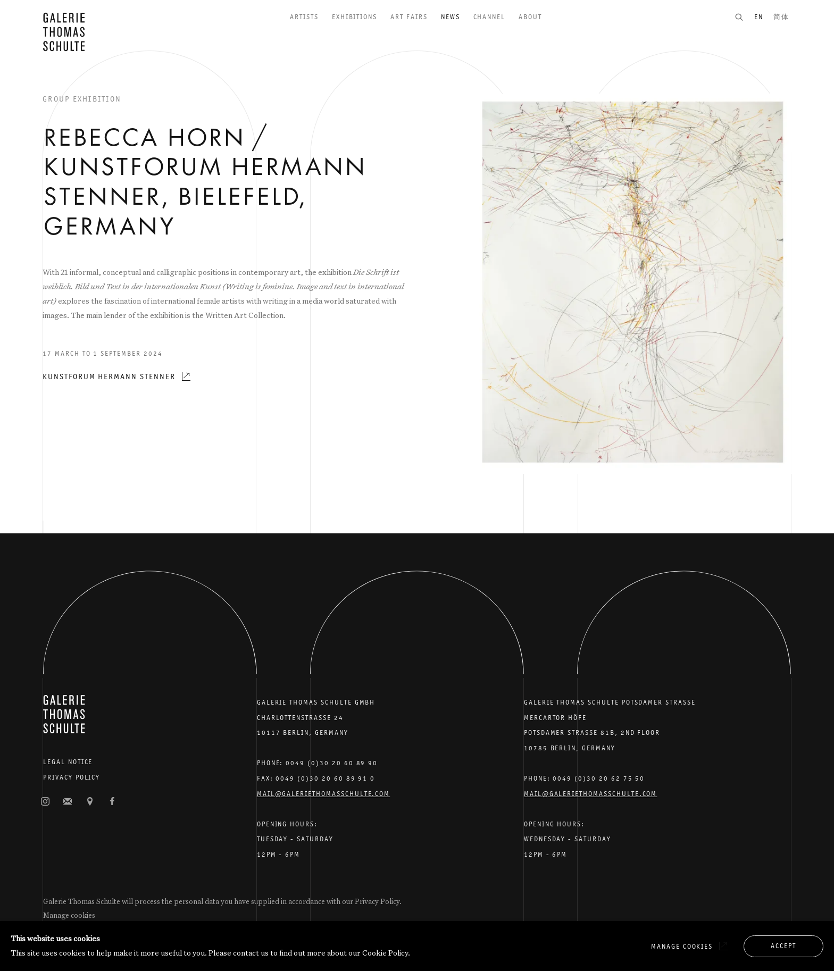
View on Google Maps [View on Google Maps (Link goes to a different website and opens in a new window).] (89, 801)
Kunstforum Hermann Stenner (109, 376)
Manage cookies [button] (69, 915)
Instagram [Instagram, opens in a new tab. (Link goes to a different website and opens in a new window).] (45, 801)
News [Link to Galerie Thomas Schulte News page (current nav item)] (450, 17)
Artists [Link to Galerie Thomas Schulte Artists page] (304, 17)
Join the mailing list (67, 801)
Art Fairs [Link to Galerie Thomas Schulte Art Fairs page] (409, 17)
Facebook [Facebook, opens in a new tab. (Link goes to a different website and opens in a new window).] (112, 801)
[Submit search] (744, 16)
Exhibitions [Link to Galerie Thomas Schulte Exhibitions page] (354, 17)
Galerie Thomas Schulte (64, 32)
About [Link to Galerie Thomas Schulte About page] (530, 17)
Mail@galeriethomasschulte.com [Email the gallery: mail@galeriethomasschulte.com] (323, 794)
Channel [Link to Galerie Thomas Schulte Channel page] (489, 17)
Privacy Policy (71, 777)
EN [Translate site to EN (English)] (758, 17)
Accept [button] (783, 946)
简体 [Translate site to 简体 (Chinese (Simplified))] (781, 17)
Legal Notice (68, 762)
